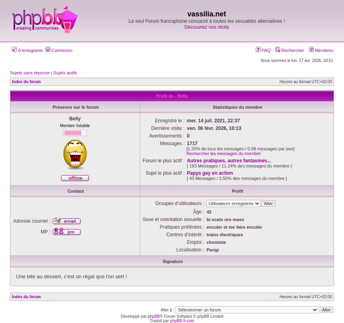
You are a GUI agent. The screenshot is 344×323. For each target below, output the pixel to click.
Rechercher (289, 50)
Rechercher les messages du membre (223, 153)
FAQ (263, 50)
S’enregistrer (27, 50)
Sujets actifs (65, 72)
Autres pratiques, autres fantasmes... (229, 160)
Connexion (59, 50)
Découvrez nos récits (206, 27)
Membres (321, 50)
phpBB (154, 316)
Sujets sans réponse (30, 72)
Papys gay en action (210, 173)
